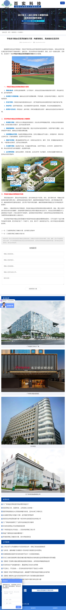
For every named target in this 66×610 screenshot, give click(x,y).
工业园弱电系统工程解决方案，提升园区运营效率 (20, 230)
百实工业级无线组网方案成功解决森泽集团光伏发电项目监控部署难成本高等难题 (29, 557)
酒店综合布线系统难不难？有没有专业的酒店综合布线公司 (22, 519)
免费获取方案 (33, 288)
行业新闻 (20, 32)
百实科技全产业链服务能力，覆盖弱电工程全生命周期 (20, 565)
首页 (9, 32)
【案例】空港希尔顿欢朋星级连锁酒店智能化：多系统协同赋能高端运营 (26, 561)
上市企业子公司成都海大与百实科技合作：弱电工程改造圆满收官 (24, 547)
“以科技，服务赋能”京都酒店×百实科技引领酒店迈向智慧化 (22, 550)
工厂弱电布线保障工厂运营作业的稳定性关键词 (18, 522)
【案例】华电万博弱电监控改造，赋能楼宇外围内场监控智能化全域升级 (26, 572)
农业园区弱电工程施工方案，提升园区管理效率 (18, 515)
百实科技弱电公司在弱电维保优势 (14, 526)
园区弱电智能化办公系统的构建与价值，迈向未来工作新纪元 (22, 511)
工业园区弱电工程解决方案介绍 (15, 233)
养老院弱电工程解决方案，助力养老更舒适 (17, 537)
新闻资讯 (14, 32)
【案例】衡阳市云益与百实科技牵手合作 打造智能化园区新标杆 (23, 576)
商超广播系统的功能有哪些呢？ (13, 533)
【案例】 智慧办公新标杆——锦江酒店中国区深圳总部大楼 (22, 579)
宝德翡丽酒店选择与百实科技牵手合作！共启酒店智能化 (21, 554)
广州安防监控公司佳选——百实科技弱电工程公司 (19, 529)
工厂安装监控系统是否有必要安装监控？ (16, 504)
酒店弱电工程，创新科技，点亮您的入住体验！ (18, 508)
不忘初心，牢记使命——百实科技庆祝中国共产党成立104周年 (23, 568)
